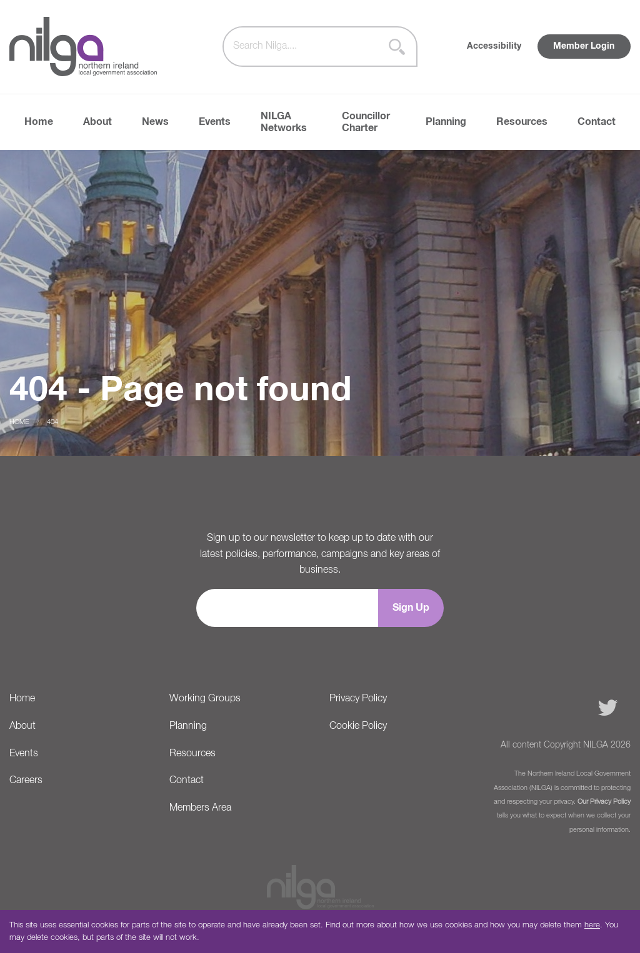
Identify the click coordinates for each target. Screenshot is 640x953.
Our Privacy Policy (604, 802)
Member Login (583, 46)
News (155, 122)
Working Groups (205, 699)
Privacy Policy (358, 699)
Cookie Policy (358, 726)
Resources (522, 122)
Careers (25, 781)
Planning (446, 122)
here (592, 925)
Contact (597, 122)
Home (38, 122)
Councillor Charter (366, 122)
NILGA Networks (284, 122)
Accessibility (494, 46)
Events (215, 122)
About (97, 122)
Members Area (200, 808)
